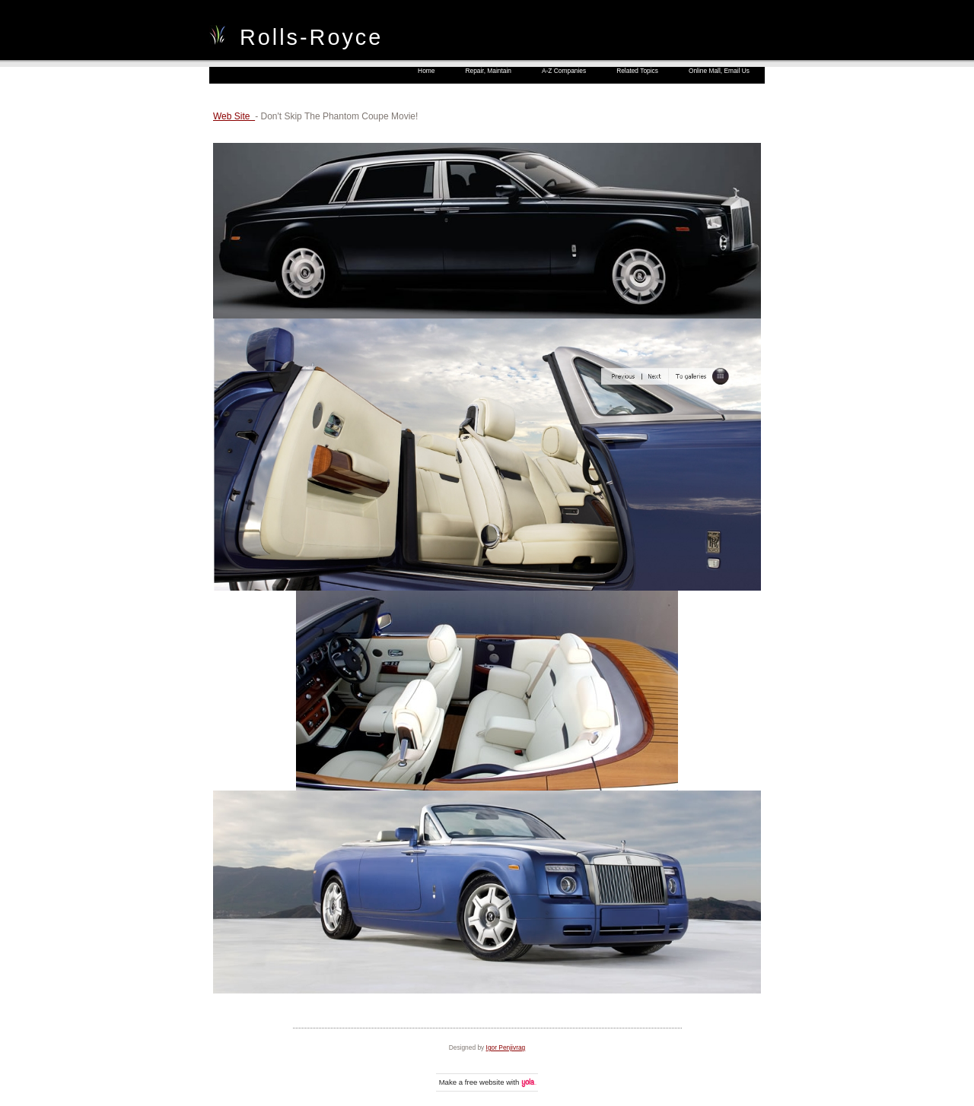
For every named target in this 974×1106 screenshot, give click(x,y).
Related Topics (637, 70)
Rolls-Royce (311, 37)
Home (426, 70)
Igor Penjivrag (506, 1047)
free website (485, 1082)
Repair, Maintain (488, 70)
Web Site (234, 116)
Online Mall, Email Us (719, 70)
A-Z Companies (564, 70)
